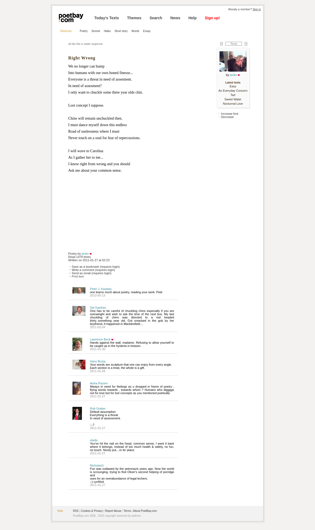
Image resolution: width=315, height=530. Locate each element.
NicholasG (97, 465)
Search (155, 18)
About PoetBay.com (145, 510)
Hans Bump (98, 361)
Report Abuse (113, 510)
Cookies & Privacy (92, 510)
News (175, 18)
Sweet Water (232, 99)
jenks (85, 253)
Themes (134, 18)
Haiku (107, 31)
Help (192, 18)
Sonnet (95, 31)
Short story (121, 31)
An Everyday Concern (232, 90)
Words (135, 31)
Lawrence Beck (100, 339)
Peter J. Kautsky (101, 288)
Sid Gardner (98, 307)
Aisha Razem (99, 383)
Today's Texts (106, 18)
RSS (76, 510)
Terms (127, 510)
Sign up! (212, 18)
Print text (78, 276)
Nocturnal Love (233, 103)
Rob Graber (98, 408)
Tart (232, 95)
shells (94, 440)
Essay (146, 31)
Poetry (84, 31)
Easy (233, 86)
